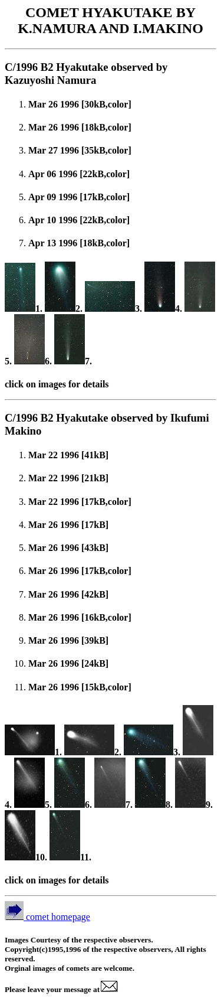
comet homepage (47, 917)
